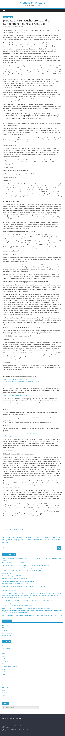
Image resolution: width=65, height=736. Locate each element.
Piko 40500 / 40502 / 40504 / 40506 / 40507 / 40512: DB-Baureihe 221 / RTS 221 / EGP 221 (27, 600)
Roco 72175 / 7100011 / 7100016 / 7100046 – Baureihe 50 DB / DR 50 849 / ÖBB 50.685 (26, 608)
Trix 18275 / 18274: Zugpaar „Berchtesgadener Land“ (17, 605)
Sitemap (12, 718)
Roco (3, 690)
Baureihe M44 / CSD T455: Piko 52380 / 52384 (15, 578)
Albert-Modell (6, 648)
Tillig (3, 695)
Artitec (4, 651)
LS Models (5, 672)
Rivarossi (4, 685)
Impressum (5, 718)
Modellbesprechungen (8, 633)
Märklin (4, 674)
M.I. (13, 26)
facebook (18, 718)
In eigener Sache (8, 17)
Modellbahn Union (7, 677)
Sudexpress (5, 693)
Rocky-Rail (5, 687)
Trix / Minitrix (6, 698)
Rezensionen (5, 630)
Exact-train (5, 661)
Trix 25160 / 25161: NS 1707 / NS (14, 530)
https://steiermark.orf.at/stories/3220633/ (15, 395)
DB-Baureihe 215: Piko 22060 (10, 573)
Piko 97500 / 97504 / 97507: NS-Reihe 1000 (14, 563)
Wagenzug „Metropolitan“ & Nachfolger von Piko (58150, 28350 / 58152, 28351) (24, 586)
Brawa (4, 653)
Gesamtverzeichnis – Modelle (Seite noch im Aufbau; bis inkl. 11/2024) (22, 568)
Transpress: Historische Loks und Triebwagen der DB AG (18, 581)
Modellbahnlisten (7, 625)
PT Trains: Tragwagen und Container (12, 576)
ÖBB (22, 26)
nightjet (18, 26)
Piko (3, 682)
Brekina (4, 656)
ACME (3, 645)
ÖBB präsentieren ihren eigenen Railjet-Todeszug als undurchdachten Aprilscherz (25, 565)
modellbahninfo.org (32, 2)
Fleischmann (5, 664)
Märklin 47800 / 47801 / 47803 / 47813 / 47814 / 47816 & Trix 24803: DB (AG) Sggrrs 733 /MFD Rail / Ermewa (32, 615)
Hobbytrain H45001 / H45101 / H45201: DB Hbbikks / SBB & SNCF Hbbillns (23, 570)
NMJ (3, 679)
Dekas (3, 658)
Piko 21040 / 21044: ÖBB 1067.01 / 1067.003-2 (15, 584)
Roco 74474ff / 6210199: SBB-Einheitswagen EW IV (16, 598)
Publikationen (6, 628)
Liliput (4, 669)
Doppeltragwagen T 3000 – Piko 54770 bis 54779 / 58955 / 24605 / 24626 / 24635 (24, 603)
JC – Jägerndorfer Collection (9, 666)
